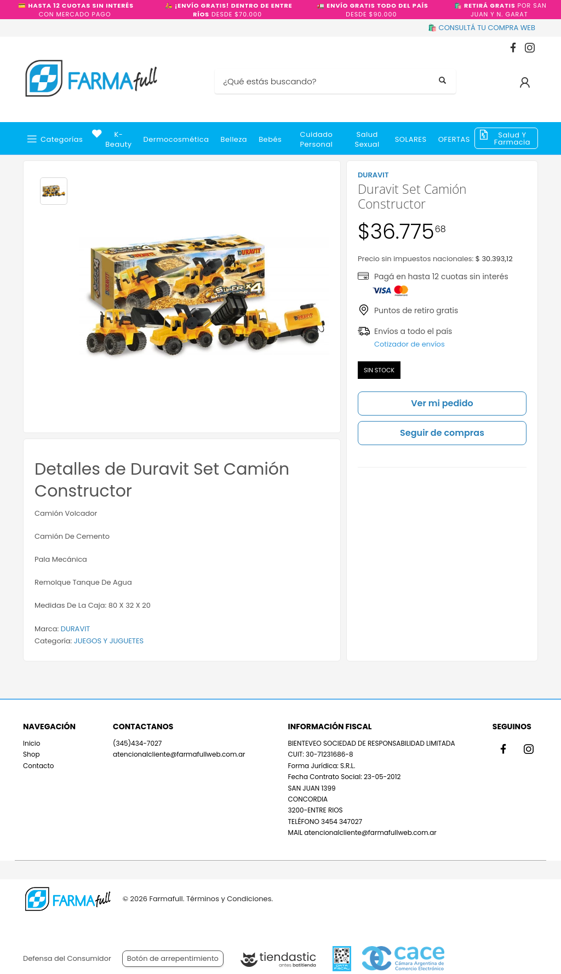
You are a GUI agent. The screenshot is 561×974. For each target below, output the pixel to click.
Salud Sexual (367, 139)
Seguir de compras (442, 433)
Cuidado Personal (316, 139)
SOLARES (411, 139)
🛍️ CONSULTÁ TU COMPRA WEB (481, 27)
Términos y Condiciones (228, 899)
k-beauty (118, 139)
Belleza (233, 139)
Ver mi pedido (442, 403)
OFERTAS (454, 139)
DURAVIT (75, 629)
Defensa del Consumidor (67, 958)
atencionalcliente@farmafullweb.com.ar (179, 754)
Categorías (62, 139)
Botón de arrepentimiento (173, 958)
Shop (31, 754)
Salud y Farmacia (512, 138)
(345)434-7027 (137, 743)
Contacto (38, 765)
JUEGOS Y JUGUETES (109, 641)
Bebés (270, 139)
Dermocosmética (176, 139)
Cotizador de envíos (409, 344)
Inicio (32, 743)
